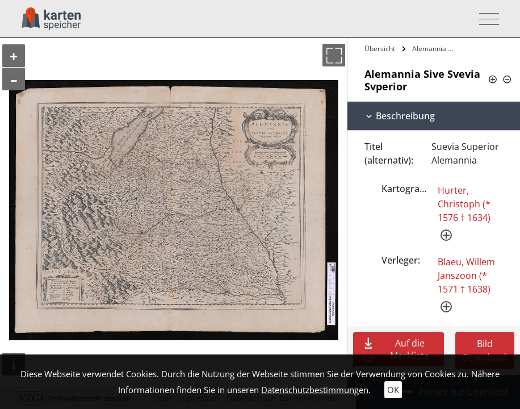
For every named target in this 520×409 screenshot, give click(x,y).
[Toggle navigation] (485, 19)
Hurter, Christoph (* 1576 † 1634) (464, 204)
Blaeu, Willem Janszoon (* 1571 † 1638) (466, 275)
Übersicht (379, 48)
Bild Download (484, 350)
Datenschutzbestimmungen (314, 389)
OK (393, 389)
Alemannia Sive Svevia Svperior (434, 48)
